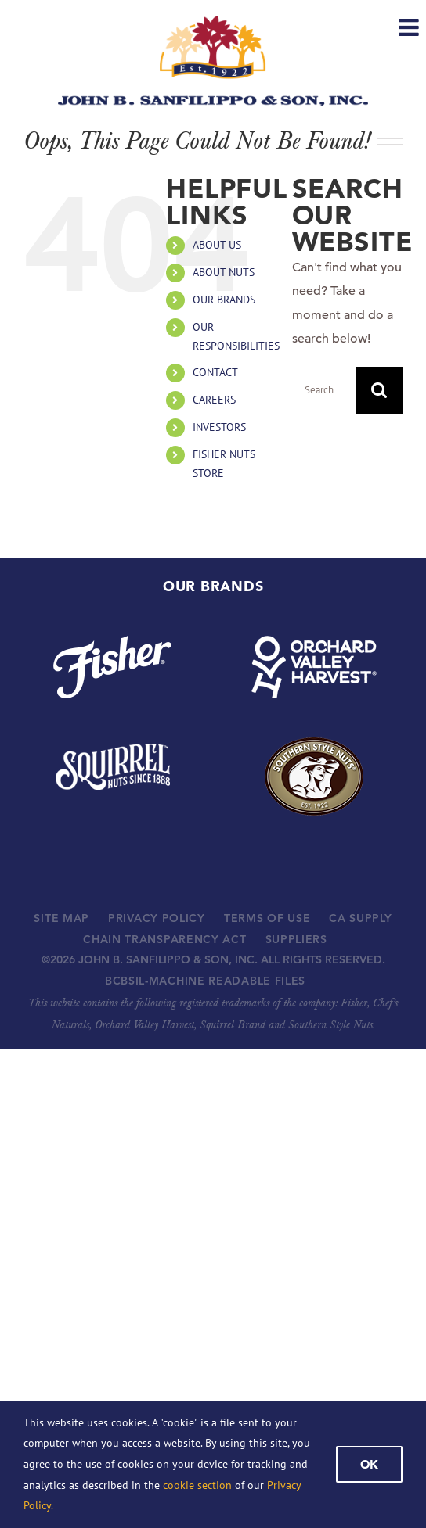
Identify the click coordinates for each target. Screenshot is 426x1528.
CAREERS (214, 400)
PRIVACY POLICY (156, 918)
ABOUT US (217, 245)
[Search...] (324, 390)
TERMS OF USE (267, 918)
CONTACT (215, 372)
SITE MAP (61, 918)
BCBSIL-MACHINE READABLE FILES (205, 981)
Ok (369, 1464)
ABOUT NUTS (224, 272)
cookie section (197, 1485)
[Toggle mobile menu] (410, 27)
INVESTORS (219, 427)
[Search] (379, 390)
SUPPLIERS (296, 939)
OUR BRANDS (224, 299)
